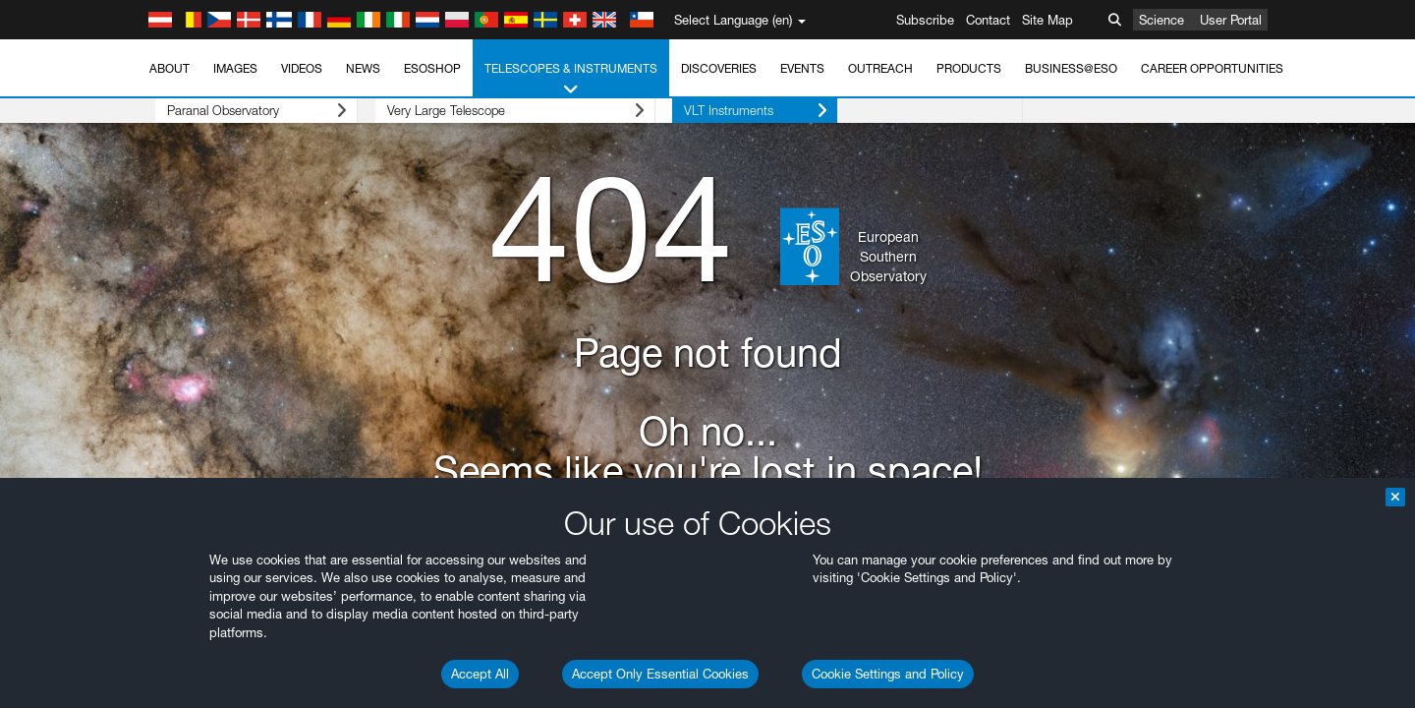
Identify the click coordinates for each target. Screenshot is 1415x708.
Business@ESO (1071, 68)
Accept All (480, 673)
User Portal (1231, 20)
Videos (301, 68)
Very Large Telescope (480, 110)
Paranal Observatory (239, 110)
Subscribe (925, 20)
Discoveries (719, 68)
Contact (988, 20)
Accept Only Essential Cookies (660, 673)
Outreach (880, 68)
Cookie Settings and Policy (888, 673)
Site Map (1047, 20)
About (169, 68)
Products (968, 68)
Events (802, 68)
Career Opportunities (1212, 68)
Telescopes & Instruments (571, 79)
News (363, 68)
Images (235, 68)
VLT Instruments (703, 110)
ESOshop (432, 68)
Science (1161, 20)
